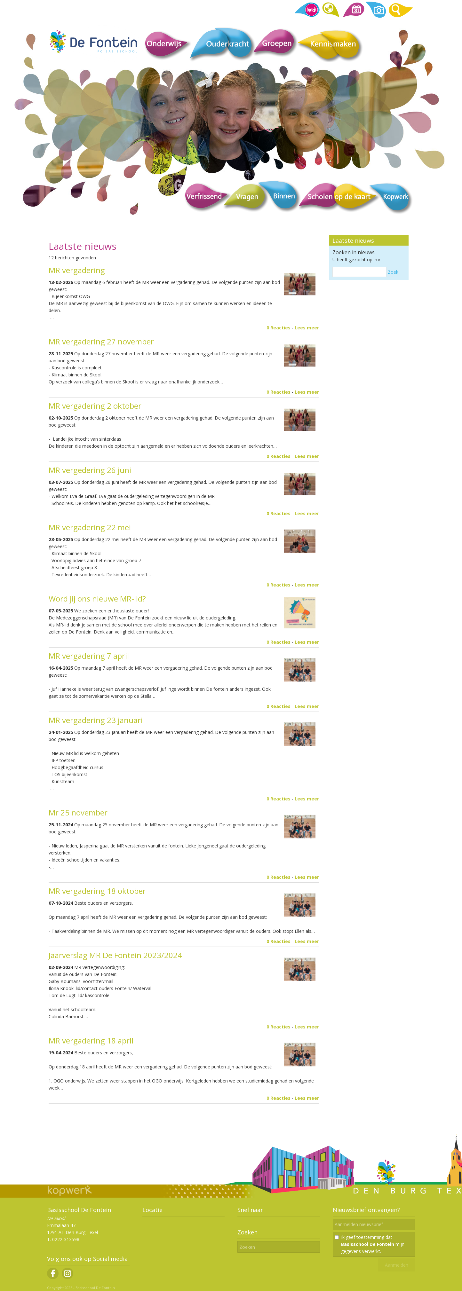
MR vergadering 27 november (101, 341)
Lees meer (307, 328)
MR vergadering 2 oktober (95, 405)
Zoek (393, 272)
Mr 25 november (78, 812)
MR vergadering (77, 270)
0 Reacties (279, 328)
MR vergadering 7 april (89, 655)
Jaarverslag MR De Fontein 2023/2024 (117, 955)
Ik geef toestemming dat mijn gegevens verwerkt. (372, 1244)
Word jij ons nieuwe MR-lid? (97, 598)
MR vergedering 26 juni (90, 470)
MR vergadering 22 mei (90, 527)
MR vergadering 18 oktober (97, 891)
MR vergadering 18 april (91, 1040)
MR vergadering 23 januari (96, 720)
